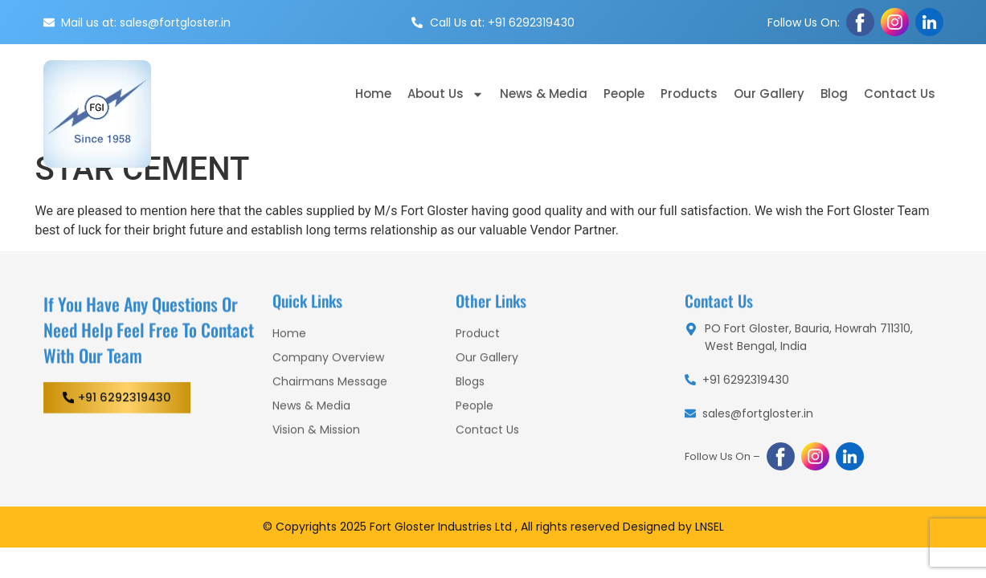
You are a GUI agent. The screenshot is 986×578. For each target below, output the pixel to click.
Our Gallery (769, 93)
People (623, 93)
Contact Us (899, 93)
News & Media (543, 93)
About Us (445, 94)
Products (689, 93)
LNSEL (709, 527)
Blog (834, 93)
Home (373, 93)
